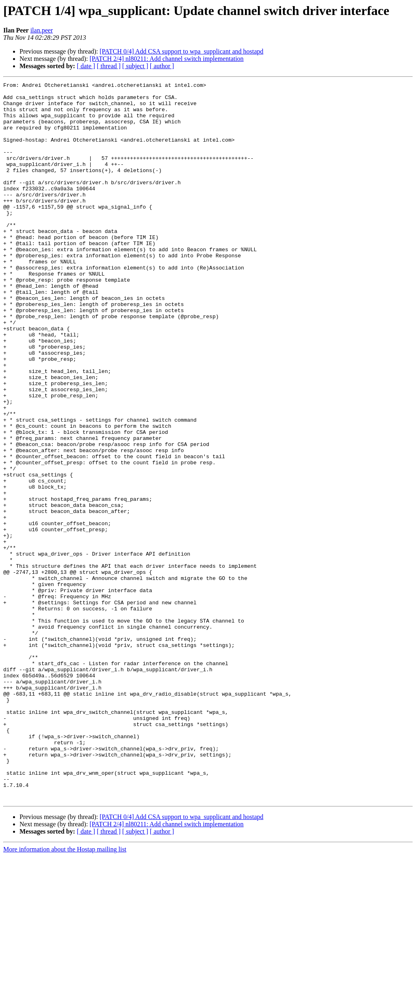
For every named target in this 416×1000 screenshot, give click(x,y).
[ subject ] (135, 65)
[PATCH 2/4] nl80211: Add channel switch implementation (166, 58)
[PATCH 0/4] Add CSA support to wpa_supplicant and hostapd (181, 51)
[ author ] (162, 65)
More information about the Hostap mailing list (64, 992)
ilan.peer (41, 30)
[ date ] (86, 65)
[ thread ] (109, 65)
